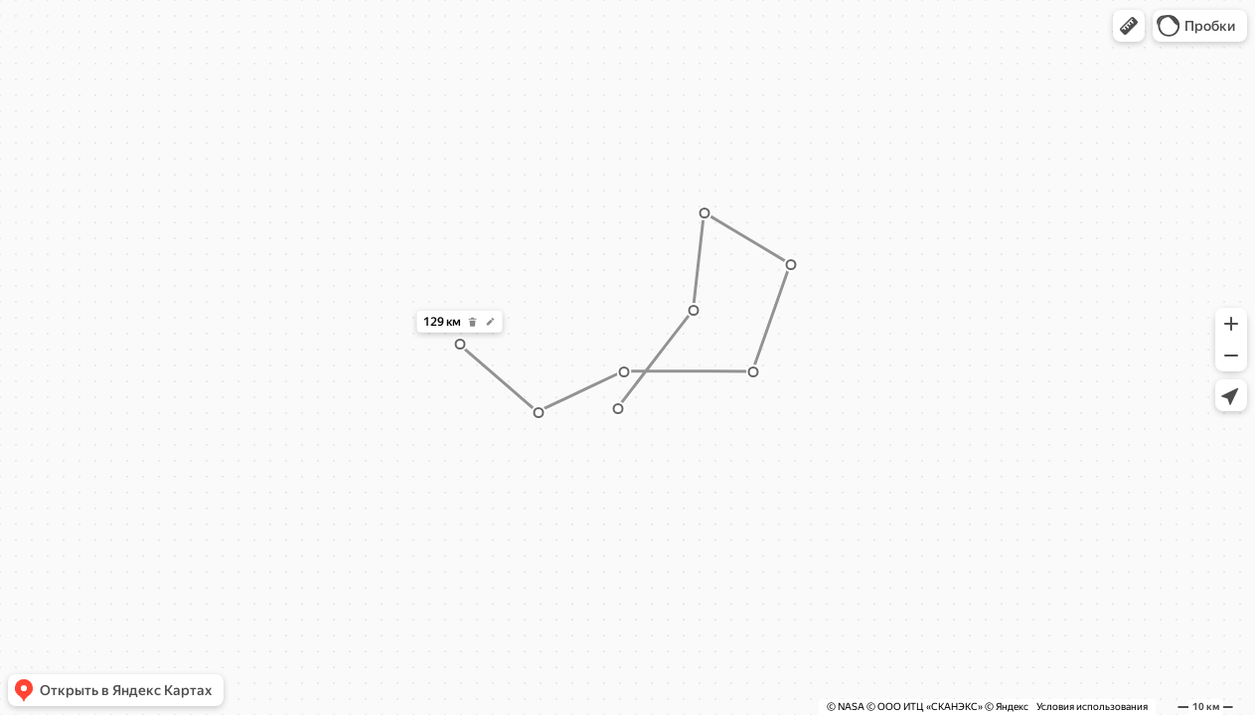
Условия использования (1092, 706)
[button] (1129, 26)
